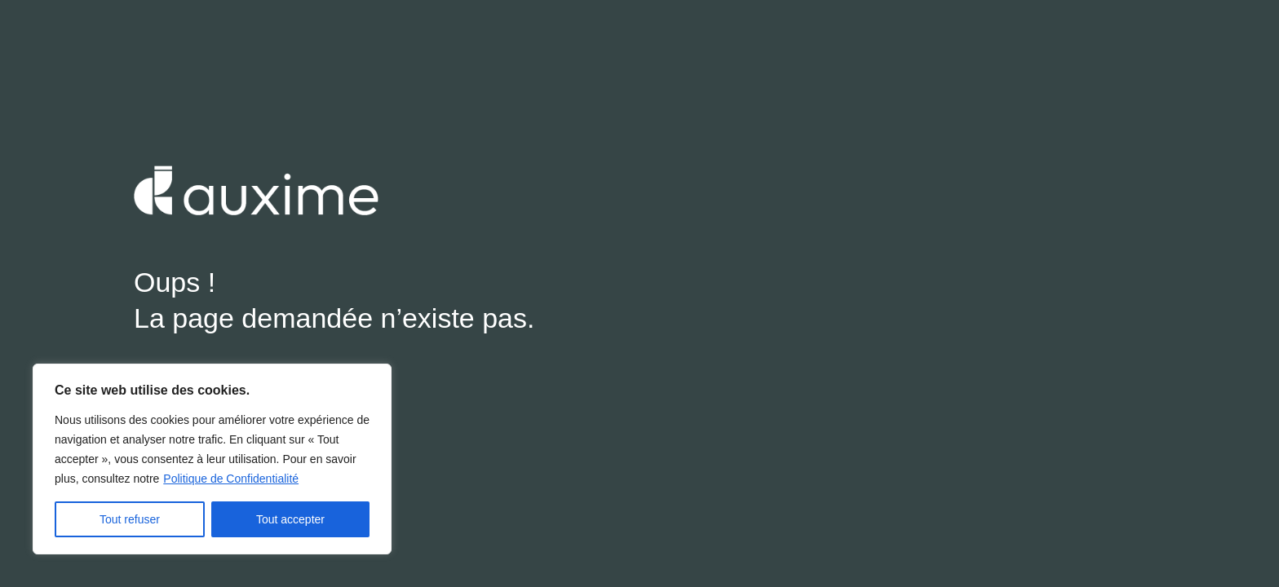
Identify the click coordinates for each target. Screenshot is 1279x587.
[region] (212, 459)
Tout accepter (290, 519)
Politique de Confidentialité (231, 478)
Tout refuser (130, 519)
